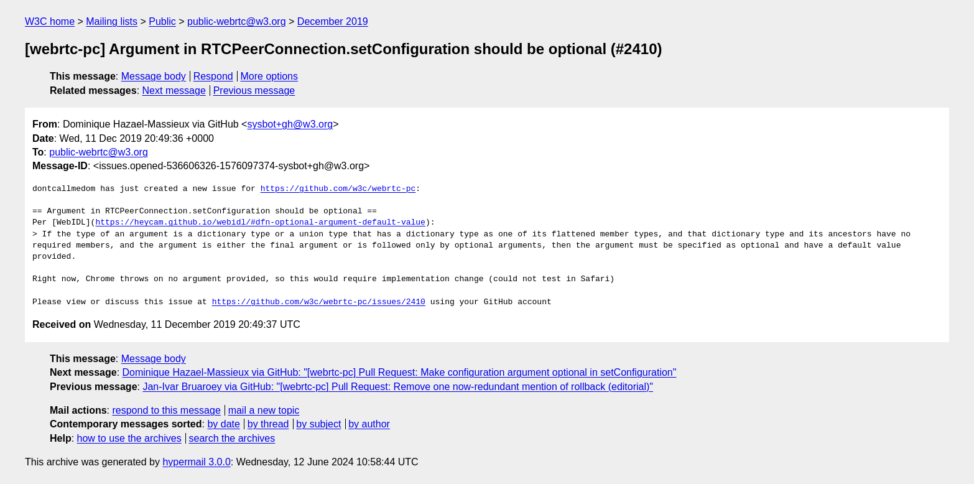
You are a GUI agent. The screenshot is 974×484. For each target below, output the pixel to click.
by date (223, 424)
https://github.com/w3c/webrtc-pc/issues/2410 (318, 302)
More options (270, 76)
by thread (268, 424)
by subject (318, 424)
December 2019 (332, 21)
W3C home (50, 21)
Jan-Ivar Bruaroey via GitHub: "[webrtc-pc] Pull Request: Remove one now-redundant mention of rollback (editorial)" (397, 386)
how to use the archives (129, 438)
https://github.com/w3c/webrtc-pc (338, 189)
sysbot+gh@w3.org (290, 124)
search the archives (232, 438)
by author (369, 424)
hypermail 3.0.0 (196, 462)
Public (162, 21)
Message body (153, 76)
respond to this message (166, 410)
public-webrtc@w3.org (236, 21)
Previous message (254, 90)
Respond (213, 76)
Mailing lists (111, 21)
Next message (174, 90)
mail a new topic (264, 410)
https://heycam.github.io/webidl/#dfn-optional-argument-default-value (260, 222)
